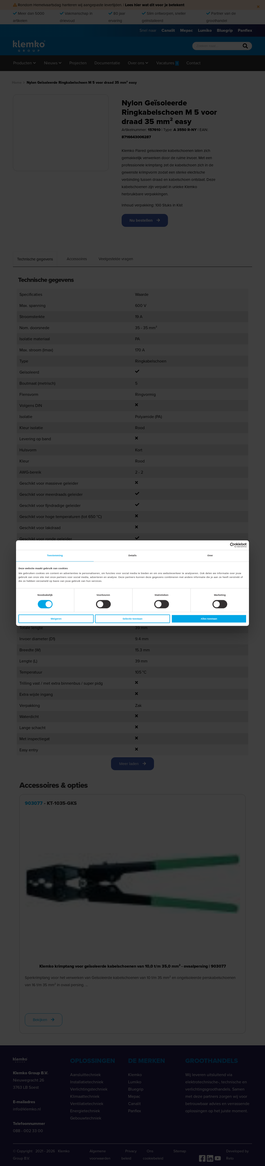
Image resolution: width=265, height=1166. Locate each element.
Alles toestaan (209, 618)
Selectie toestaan (132, 618)
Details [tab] (132, 555)
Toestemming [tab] (55, 555)
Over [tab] (210, 555)
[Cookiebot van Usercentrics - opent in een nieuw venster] (224, 545)
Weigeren (56, 618)
